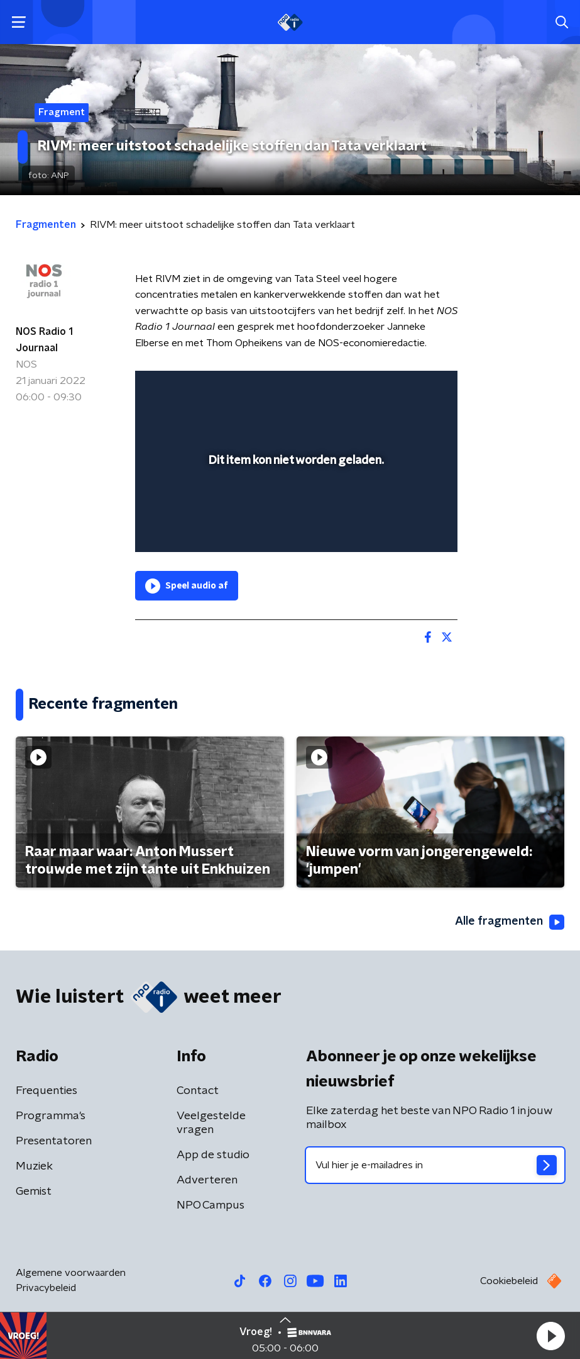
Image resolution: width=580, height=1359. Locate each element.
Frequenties (46, 1091)
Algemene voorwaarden (71, 1273)
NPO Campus (210, 1205)
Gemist (34, 1191)
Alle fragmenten (509, 922)
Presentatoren (54, 1141)
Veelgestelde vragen (211, 1123)
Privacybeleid (46, 1288)
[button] (550, 1336)
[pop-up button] (389, 388)
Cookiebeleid (509, 1281)
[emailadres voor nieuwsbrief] (435, 1165)
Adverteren (207, 1180)
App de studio (213, 1155)
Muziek (34, 1166)
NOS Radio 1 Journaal (44, 340)
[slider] (294, 530)
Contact (198, 1091)
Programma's (50, 1116)
